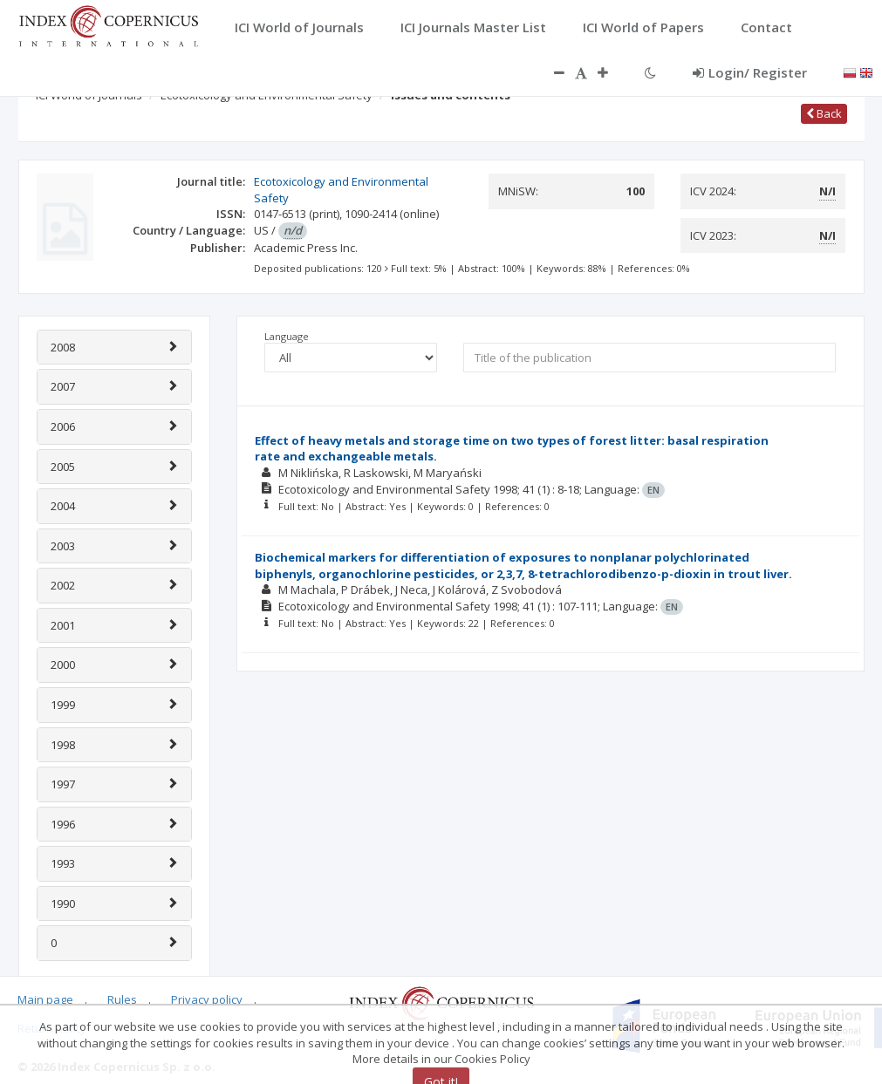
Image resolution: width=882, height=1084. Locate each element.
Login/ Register (750, 72)
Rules (122, 999)
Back (824, 113)
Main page (45, 999)
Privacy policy (207, 999)
